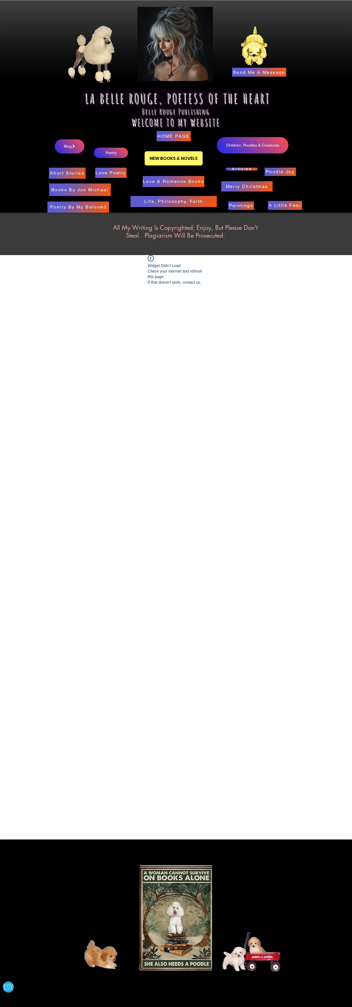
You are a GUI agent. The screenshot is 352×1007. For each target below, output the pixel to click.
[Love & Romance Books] (173, 181)
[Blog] (69, 146)
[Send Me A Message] (259, 72)
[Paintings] (241, 206)
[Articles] (241, 169)
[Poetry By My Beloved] (78, 207)
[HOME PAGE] (174, 136)
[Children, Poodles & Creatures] (252, 145)
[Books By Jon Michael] (80, 189)
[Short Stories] (67, 173)
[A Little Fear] (285, 205)
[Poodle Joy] (280, 172)
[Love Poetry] (111, 173)
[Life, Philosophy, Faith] (173, 201)
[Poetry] (111, 153)
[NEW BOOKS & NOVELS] (174, 158)
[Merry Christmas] (247, 186)
